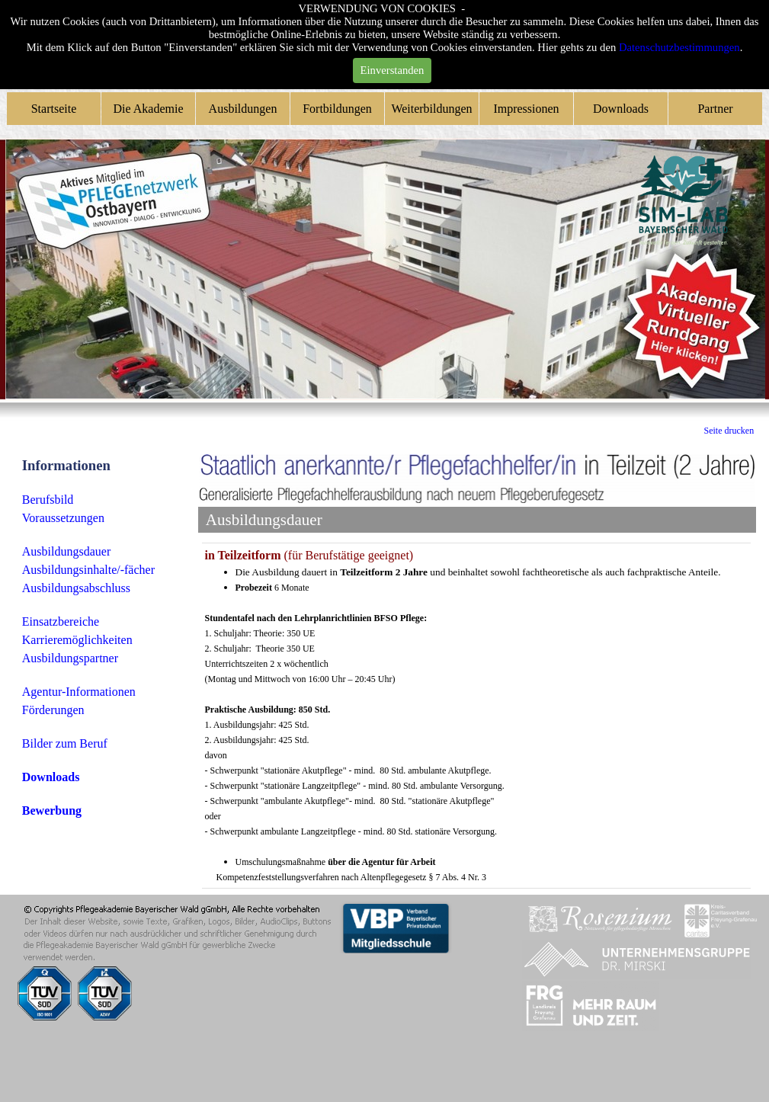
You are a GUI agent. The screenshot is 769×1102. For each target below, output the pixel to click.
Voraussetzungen (63, 517)
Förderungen (53, 709)
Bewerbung (52, 810)
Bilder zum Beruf (64, 743)
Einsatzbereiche (60, 621)
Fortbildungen (337, 108)
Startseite (54, 108)
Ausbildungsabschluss (76, 587)
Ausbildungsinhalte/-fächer (88, 569)
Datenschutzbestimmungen (679, 47)
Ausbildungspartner (70, 658)
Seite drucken (729, 430)
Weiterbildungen (431, 108)
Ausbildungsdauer (66, 551)
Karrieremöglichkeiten (77, 639)
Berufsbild (48, 499)
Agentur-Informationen (79, 691)
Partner (714, 108)
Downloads (621, 108)
